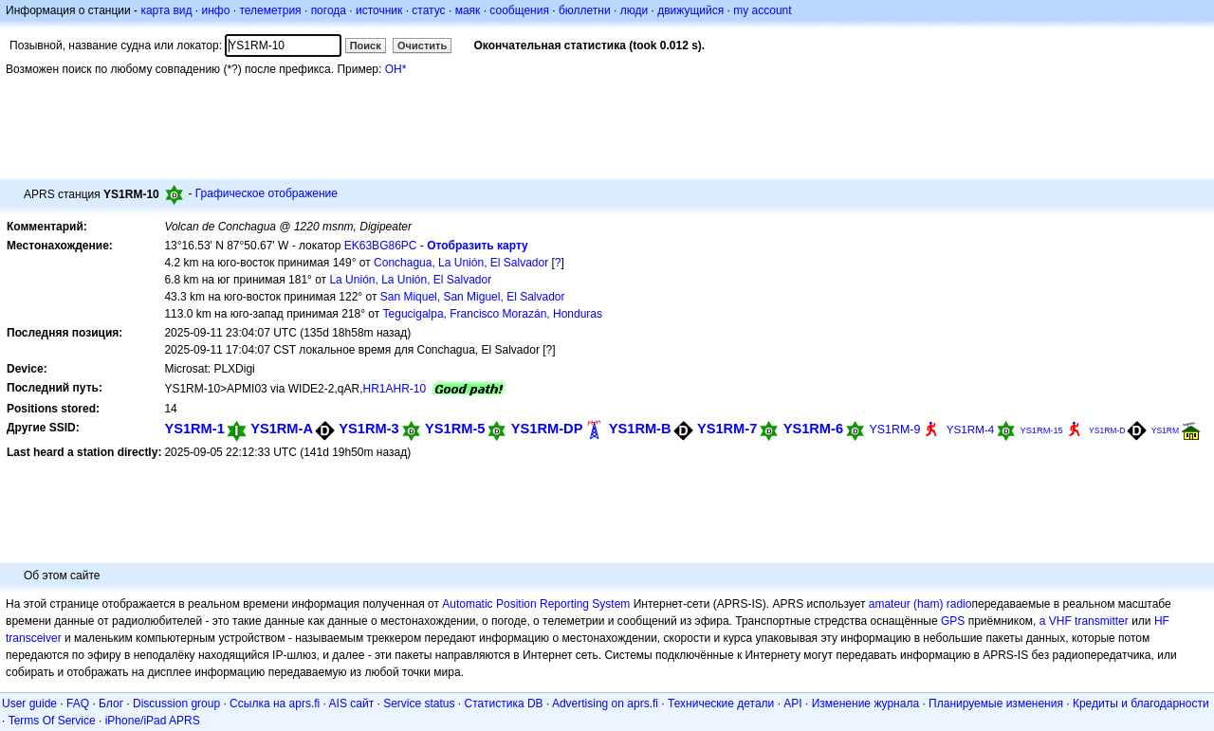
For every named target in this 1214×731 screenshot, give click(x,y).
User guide (29, 703)
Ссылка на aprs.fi (275, 703)
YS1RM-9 (894, 429)
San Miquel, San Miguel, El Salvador (472, 296)
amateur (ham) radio (920, 604)
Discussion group (176, 703)
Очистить (422, 45)
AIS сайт (352, 703)
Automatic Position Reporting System (536, 604)
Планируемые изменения (996, 703)
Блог (111, 703)
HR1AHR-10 (394, 388)
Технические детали (721, 703)
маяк (468, 10)
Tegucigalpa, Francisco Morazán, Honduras (492, 313)
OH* (396, 69)
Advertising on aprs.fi (605, 703)
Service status (418, 703)
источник (379, 10)
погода (328, 10)
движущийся (690, 10)
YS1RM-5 (455, 428)
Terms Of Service (52, 720)
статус (428, 10)
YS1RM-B (640, 428)
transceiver (34, 638)
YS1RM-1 (194, 428)
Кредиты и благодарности (1141, 703)
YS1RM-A (281, 428)
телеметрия (270, 10)
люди (634, 10)
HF (1161, 621)
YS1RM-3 (368, 428)
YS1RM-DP (547, 428)
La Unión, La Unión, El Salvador (410, 279)
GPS (953, 621)
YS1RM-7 (727, 428)
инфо (215, 10)
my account (762, 10)
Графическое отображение (266, 193)
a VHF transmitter (1084, 621)
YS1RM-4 (970, 429)
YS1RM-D (1107, 430)
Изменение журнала (865, 703)
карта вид (166, 10)
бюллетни (585, 10)
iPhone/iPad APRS (152, 720)
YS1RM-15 (1042, 430)
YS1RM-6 (813, 428)
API (792, 703)
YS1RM (1165, 430)
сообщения (519, 10)
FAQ (77, 703)
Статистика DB (504, 703)
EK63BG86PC (380, 245)
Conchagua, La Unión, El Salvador (461, 262)
